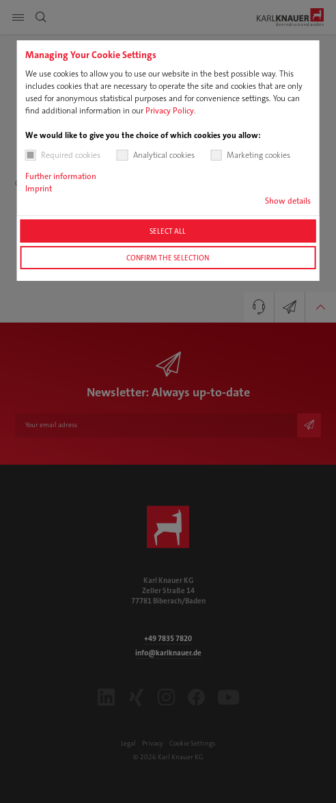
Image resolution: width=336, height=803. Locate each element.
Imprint (38, 188)
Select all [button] (168, 231)
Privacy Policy (169, 110)
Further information (60, 176)
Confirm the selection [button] (167, 257)
